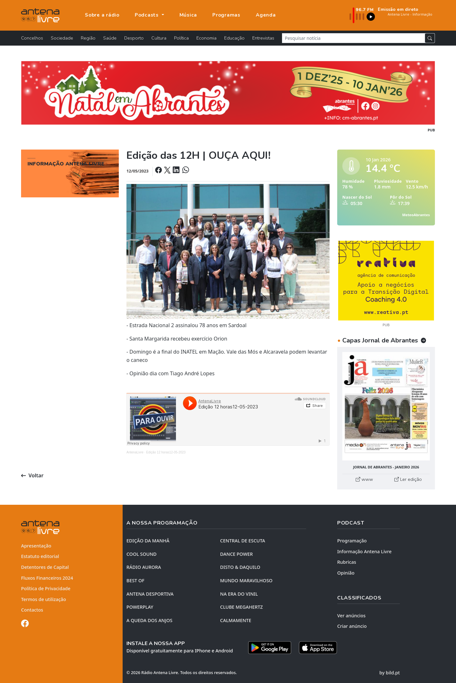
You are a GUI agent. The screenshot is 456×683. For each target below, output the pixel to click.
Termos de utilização (43, 599)
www (364, 479)
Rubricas (346, 562)
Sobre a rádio (102, 15)
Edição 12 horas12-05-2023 (166, 452)
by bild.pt (389, 673)
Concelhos (32, 38)
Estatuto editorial (40, 556)
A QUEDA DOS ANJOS (149, 620)
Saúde (110, 38)
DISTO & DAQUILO (240, 567)
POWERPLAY (139, 607)
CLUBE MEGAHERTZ (241, 607)
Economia (206, 38)
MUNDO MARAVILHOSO (246, 580)
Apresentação (36, 546)
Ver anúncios (351, 616)
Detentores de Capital (45, 567)
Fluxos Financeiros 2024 (47, 578)
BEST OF (135, 580)
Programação (352, 541)
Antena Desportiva (150, 594)
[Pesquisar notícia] (353, 38)
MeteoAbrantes (416, 214)
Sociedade (62, 38)
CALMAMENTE (235, 620)
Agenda (266, 15)
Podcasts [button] (147, 15)
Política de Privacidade (46, 588)
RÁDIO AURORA (143, 567)
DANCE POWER (236, 554)
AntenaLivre (134, 452)
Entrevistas (263, 38)
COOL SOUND (141, 554)
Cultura (158, 38)
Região (88, 38)
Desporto (134, 38)
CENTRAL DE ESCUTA (242, 541)
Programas (226, 15)
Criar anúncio (352, 626)
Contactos (32, 610)
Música (188, 15)
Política (181, 38)
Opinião (345, 573)
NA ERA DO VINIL (239, 594)
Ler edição (408, 479)
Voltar (32, 475)
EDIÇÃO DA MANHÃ (147, 541)
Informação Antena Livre (364, 551)
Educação (234, 38)
